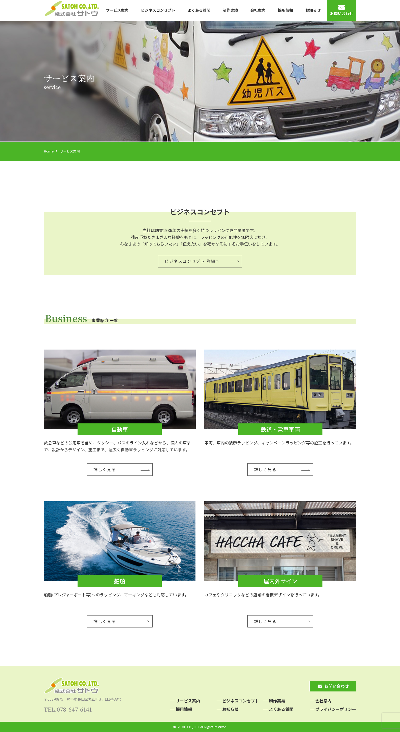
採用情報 (285, 10)
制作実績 (230, 10)
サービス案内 (117, 10)
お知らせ (313, 10)
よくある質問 (199, 10)
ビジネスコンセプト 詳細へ (192, 261)
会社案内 (258, 10)
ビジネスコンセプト (158, 10)
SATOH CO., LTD (188, 727)
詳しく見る (104, 469)
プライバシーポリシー (335, 709)
